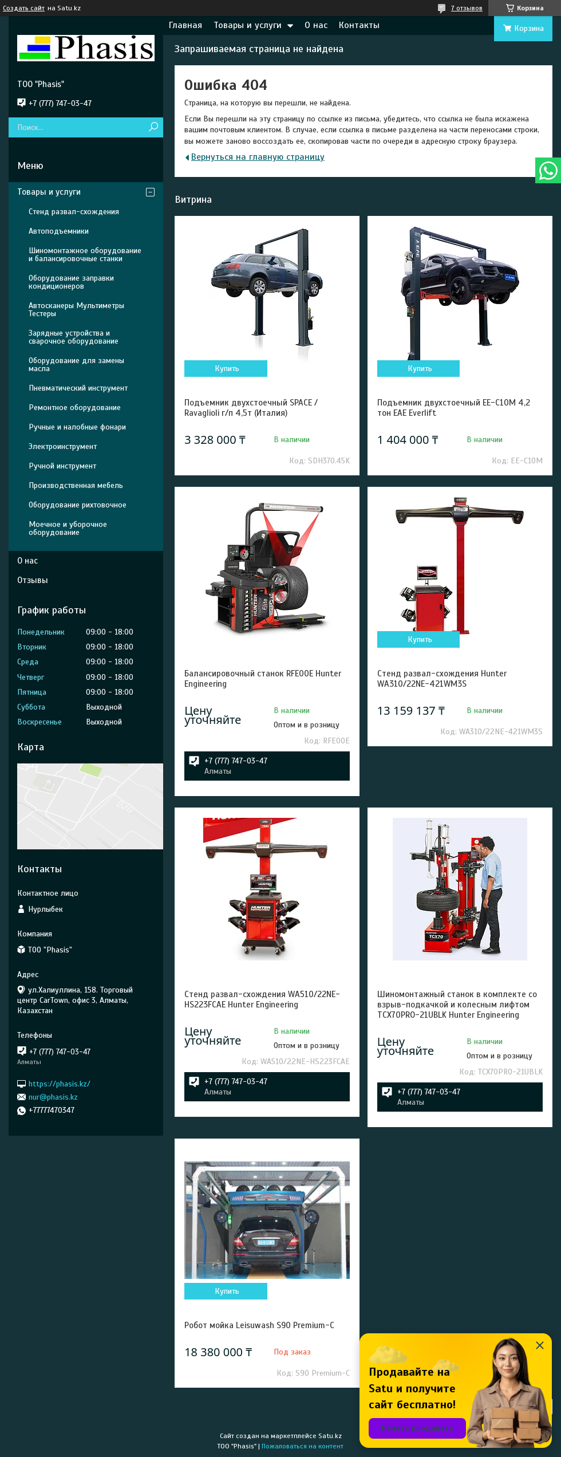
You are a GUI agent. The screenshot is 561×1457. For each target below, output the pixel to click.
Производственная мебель (76, 485)
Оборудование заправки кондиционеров (71, 282)
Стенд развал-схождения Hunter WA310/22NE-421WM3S (442, 678)
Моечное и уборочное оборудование (68, 528)
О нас (316, 25)
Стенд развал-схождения (74, 211)
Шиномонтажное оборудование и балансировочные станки (85, 254)
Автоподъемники (59, 231)
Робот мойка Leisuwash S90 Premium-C (259, 1325)
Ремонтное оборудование (75, 407)
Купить (227, 368)
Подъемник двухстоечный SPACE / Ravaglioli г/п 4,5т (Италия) (251, 407)
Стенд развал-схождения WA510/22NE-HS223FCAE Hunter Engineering (262, 999)
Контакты (359, 25)
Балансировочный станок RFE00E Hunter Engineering (262, 678)
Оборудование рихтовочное (78, 505)
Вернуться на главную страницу (258, 157)
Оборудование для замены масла (76, 364)
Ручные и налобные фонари (77, 427)
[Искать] (153, 127)
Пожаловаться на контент (302, 1446)
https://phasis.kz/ (59, 1083)
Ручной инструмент (62, 466)
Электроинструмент (63, 446)
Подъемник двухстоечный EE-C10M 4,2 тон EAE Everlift (453, 407)
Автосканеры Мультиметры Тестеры (76, 309)
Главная (185, 25)
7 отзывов (467, 8)
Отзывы (32, 580)
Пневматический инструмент (78, 388)
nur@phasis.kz (53, 1097)
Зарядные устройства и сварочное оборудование (73, 337)
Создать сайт (24, 8)
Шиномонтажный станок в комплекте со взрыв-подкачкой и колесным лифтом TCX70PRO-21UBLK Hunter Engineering (457, 1004)
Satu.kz (330, 1436)
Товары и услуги (248, 25)
